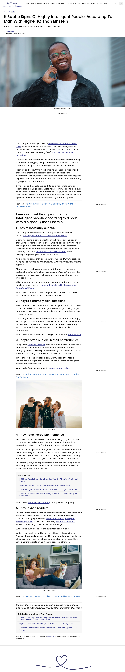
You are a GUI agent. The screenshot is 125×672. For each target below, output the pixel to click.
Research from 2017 (65, 521)
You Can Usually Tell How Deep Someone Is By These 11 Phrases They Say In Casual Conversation (48, 618)
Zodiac (33, 4)
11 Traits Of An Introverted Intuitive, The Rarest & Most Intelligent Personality (48, 495)
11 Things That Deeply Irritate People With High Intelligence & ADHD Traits (49, 629)
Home (6, 12)
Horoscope (41, 4)
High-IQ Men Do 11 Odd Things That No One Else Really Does (46, 624)
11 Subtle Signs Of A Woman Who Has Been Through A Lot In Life (48, 489)
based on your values (59, 368)
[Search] (115, 3)
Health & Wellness (79, 4)
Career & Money (92, 4)
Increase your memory (39, 502)
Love (27, 4)
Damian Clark (9, 31)
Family (52, 4)
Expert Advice (104, 4)
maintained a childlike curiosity (51, 251)
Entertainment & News (64, 4)
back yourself (74, 334)
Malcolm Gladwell (36, 344)
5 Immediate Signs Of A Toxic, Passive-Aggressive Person (45, 485)
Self (47, 4)
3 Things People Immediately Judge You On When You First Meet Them (48, 480)
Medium (50, 636)
